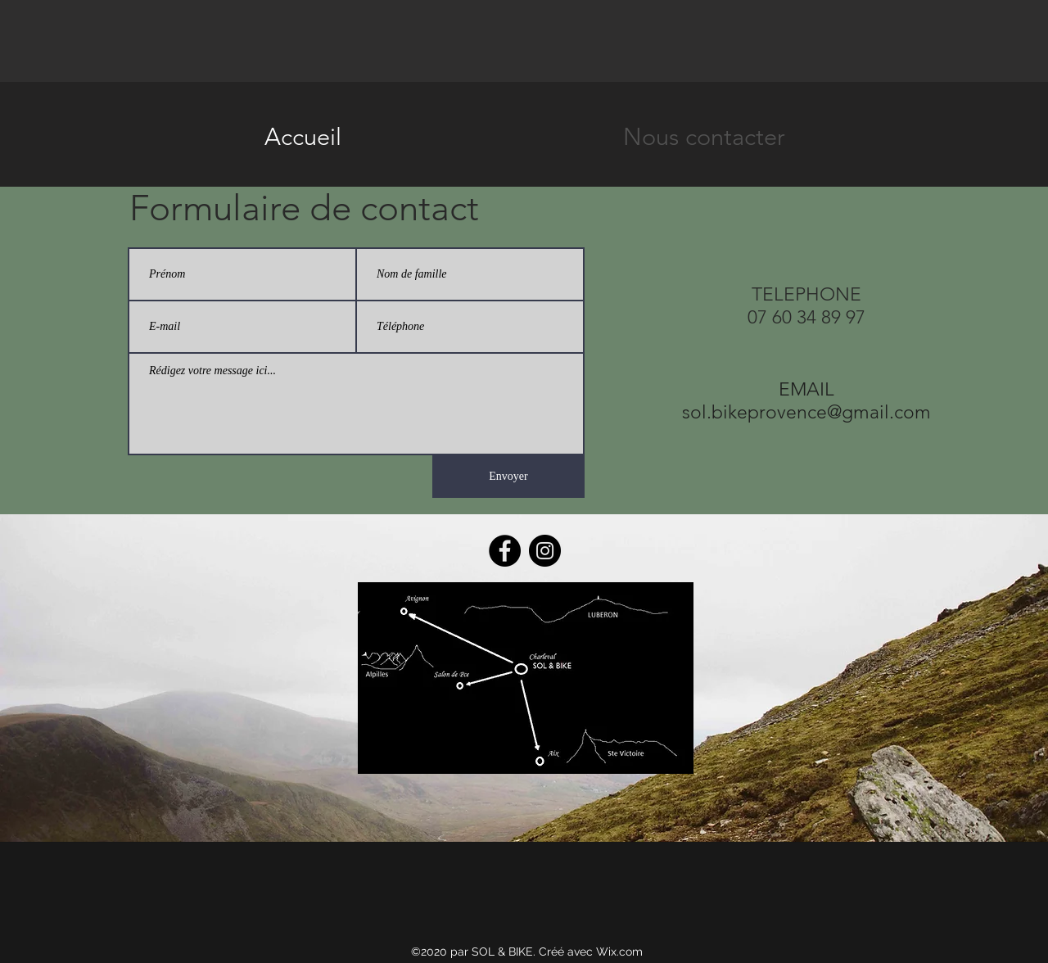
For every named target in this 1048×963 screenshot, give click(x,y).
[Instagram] (545, 551)
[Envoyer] (508, 476)
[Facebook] (505, 551)
